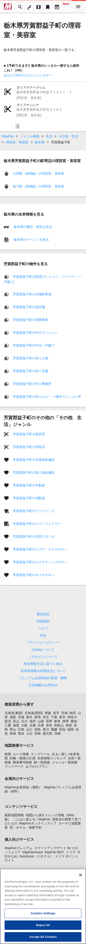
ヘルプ (43, 628)
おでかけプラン (37, 766)
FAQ (43, 635)
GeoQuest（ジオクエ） (36, 856)
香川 (46, 729)
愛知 (74, 721)
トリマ (70, 852)
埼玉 (46, 717)
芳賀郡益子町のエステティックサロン (40, 562)
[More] (78, 7)
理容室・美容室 (17, 142)
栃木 (29, 717)
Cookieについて (43, 649)
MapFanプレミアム (18, 848)
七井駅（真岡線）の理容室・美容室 (38, 173)
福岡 (70, 729)
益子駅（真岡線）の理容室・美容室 (38, 186)
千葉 (54, 717)
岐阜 (57, 721)
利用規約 (43, 621)
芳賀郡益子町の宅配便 (29, 498)
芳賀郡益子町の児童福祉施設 (34, 459)
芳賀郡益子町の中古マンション (35, 332)
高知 (62, 729)
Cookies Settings (43, 916)
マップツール (40, 754)
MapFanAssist (32, 852)
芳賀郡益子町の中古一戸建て (34, 345)
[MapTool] (38, 6)
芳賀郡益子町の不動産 (29, 485)
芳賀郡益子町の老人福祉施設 (34, 472)
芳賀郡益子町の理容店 (29, 447)
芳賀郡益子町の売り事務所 (32, 384)
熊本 (21, 733)
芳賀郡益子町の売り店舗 (30, 371)
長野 (49, 721)
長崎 (13, 733)
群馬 (37, 717)
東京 (62, 717)
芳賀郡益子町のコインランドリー (37, 523)
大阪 (24, 725)
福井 (32, 721)
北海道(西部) (34, 713)
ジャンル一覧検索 (65, 762)
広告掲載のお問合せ (43, 685)
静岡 (65, 721)
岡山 (13, 729)
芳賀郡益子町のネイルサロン (34, 575)
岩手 (56, 713)
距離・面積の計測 (22, 758)
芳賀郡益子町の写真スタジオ (34, 536)
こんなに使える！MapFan (31, 819)
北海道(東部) (14, 713)
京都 (32, 725)
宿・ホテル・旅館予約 (26, 827)
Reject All (43, 928)
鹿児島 (47, 733)
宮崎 (37, 733)
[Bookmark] (47, 6)
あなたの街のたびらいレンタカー (28, 75)
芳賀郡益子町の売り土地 (30, 358)
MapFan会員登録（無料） (23, 787)
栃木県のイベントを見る (31, 239)
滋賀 (16, 725)
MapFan (8, 136)
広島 (21, 729)
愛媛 (54, 729)
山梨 (41, 721)
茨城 (21, 717)
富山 (16, 721)
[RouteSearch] (29, 6)
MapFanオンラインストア (38, 823)
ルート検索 (21, 754)
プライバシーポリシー (43, 642)
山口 (29, 729)
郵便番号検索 (22, 762)
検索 (8, 754)
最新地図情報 (14, 815)
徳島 (37, 729)
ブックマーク (14, 766)
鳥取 (69, 725)
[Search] (20, 6)
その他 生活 (68, 136)
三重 (8, 725)
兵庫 (41, 725)
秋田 (72, 713)
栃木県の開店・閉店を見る (32, 227)
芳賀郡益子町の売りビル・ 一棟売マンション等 (47, 396)
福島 (13, 717)
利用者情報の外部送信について (43, 671)
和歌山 (59, 725)
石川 (24, 721)
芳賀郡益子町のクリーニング (34, 511)
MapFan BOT (54, 852)
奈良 (49, 725)
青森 (48, 713)
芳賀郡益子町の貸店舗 (29, 307)
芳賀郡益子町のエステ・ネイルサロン (40, 549)
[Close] (80, 878)
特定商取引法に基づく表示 (43, 664)
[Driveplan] (56, 6)
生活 (49, 136)
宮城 (64, 713)
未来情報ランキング (51, 758)
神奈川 (72, 717)
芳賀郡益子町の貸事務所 (30, 320)
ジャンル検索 (29, 136)
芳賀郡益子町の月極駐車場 (32, 294)
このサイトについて (43, 657)
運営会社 (43, 614)
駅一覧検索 (42, 762)
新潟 (8, 721)
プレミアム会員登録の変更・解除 (43, 678)
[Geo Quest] (66, 6)
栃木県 (39, 142)
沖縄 (57, 733)
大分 (29, 733)
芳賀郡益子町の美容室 (29, 434)
